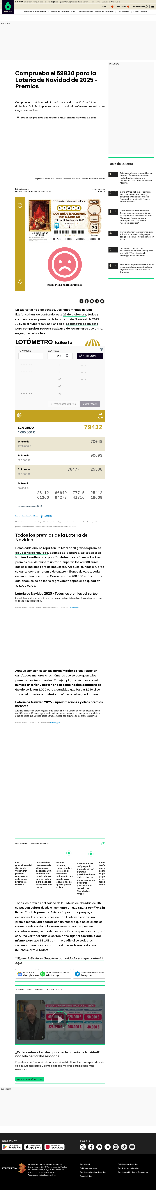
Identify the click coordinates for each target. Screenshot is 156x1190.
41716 (79, 497)
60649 (61, 493)
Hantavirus (95, 2)
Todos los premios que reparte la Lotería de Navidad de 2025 (58, 117)
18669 (96, 497)
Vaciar (63, 404)
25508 (96, 469)
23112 (43, 493)
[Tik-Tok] (124, 1149)
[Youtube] (132, 1149)
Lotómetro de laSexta (82, 324)
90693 (96, 455)
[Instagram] (116, 1149)
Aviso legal (85, 1164)
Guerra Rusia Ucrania (80, 2)
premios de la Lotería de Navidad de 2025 (68, 319)
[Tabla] (60, 627)
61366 (43, 497)
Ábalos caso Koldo (45, 2)
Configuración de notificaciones (133, 1172)
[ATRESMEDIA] (13, 1170)
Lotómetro (123, 11)
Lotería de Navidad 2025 (62, 11)
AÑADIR (89, 356)
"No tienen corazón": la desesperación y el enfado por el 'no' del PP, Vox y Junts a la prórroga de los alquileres (136, 252)
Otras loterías (140, 11)
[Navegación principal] (152, 7)
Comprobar (90, 404)
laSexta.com (21, 189)
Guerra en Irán (30, 2)
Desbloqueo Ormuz (62, 2)
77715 (79, 493)
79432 (93, 428)
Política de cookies (88, 1168)
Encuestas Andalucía (111, 2)
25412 (96, 493)
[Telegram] (107, 1149)
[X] (83, 1149)
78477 (74, 469)
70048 (96, 441)
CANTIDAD (53, 351)
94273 (61, 497)
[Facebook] (91, 1149)
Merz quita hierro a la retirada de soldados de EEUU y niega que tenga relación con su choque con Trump (137, 235)
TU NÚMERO (24, 351)
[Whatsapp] (99, 1149)
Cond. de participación (128, 1168)
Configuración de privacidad (93, 1172)
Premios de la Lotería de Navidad (96, 11)
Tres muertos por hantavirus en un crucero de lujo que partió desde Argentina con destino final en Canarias (137, 268)
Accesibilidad (86, 1176)
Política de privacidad (128, 1164)
